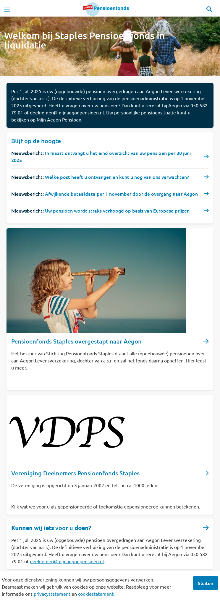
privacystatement (52, 594)
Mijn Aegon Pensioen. (59, 119)
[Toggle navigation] (7, 9)
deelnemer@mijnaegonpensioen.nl (67, 112)
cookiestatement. (96, 594)
